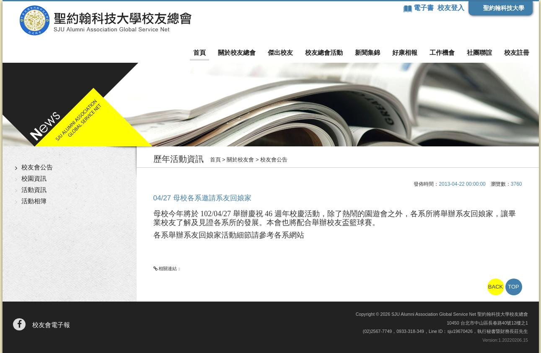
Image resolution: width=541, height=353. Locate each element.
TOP (513, 287)
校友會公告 (37, 167)
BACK (495, 287)
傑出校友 (280, 52)
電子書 (424, 7)
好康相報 (404, 52)
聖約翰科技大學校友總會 (105, 20)
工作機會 (442, 52)
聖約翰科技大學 (503, 8)
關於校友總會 (237, 52)
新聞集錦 (367, 52)
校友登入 (450, 7)
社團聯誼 (479, 52)
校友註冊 (516, 52)
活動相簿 (34, 201)
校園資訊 (34, 178)
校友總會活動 (324, 52)
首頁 (199, 52)
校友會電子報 (51, 325)
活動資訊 (34, 189)
